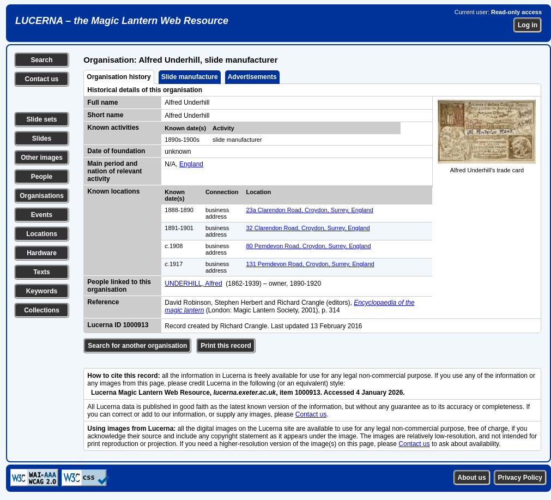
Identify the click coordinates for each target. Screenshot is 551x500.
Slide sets (41, 119)
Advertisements (252, 77)
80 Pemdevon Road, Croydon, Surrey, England (308, 246)
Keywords (41, 291)
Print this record (226, 346)
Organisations (42, 196)
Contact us (41, 79)
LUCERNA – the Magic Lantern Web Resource (121, 20)
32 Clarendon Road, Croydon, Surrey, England (308, 228)
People (41, 176)
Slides (41, 138)
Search (41, 60)
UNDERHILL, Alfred (193, 283)
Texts (41, 272)
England (191, 164)
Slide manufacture (189, 77)
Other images (42, 157)
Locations (41, 234)
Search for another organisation (137, 346)
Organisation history (118, 77)
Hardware (42, 253)
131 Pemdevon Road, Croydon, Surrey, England (310, 264)
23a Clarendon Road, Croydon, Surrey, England (309, 210)
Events (41, 215)
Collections (41, 310)
